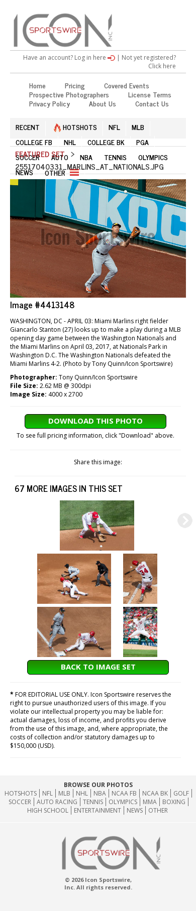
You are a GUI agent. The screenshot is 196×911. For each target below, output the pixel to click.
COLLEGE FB (34, 142)
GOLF (181, 793)
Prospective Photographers (69, 94)
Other (158, 810)
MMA (150, 802)
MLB (138, 127)
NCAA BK (155, 793)
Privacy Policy (49, 103)
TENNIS (115, 157)
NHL (70, 142)
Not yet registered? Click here (149, 61)
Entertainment (97, 810)
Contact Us (152, 103)
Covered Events (126, 85)
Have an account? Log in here (69, 57)
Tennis (93, 802)
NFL (114, 127)
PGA (142, 142)
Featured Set (40, 154)
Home (37, 85)
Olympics (123, 802)
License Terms (149, 94)
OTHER (62, 172)
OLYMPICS (153, 157)
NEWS (24, 172)
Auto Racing (57, 802)
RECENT (28, 127)
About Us (102, 103)
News (135, 810)
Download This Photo (95, 421)
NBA (86, 157)
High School (47, 810)
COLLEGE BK (106, 142)
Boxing (173, 802)
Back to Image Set (98, 667)
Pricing (75, 85)
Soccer (20, 802)
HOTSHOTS (75, 127)
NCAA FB (124, 793)
